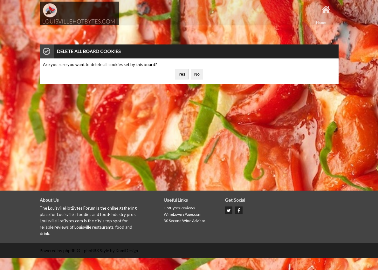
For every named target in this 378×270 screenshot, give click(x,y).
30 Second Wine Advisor (184, 220)
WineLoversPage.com (183, 214)
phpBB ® (71, 250)
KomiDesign (127, 250)
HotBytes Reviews (179, 208)
